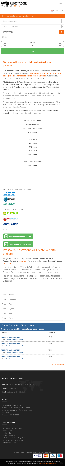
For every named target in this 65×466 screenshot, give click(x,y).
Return (4, 37)
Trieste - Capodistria (10, 337)
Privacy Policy (7, 431)
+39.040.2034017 (12, 388)
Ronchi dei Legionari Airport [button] (18, 236)
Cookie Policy (7, 433)
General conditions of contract (13, 428)
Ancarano (15, 339)
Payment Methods (9, 435)
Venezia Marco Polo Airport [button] (18, 244)
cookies (42, 463)
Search (32, 51)
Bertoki (21, 339)
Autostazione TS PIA (9, 443)
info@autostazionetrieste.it (15, 392)
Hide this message (51, 463)
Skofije (8, 339)
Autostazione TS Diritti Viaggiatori (14, 438)
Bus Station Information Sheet (13, 440)
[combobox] (56, 11)
